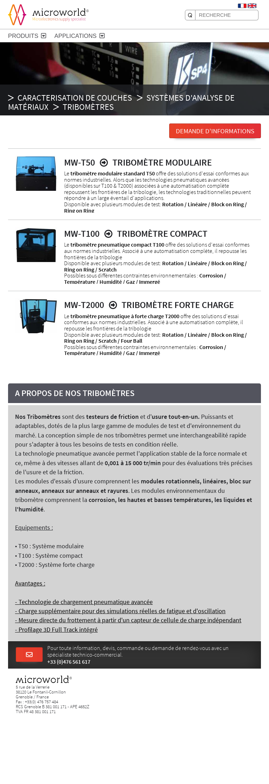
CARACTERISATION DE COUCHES (75, 97)
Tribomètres (88, 106)
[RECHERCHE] (190, 15)
